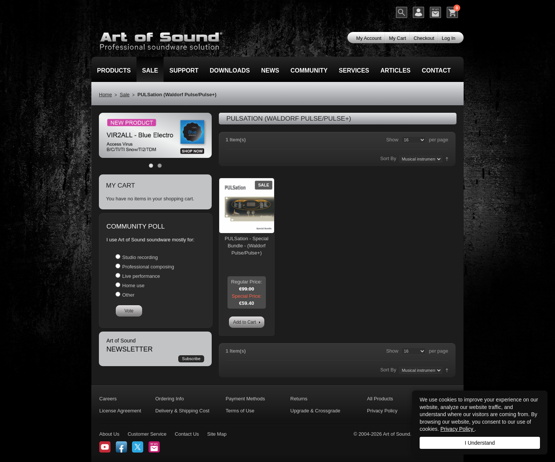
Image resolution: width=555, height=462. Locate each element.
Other (128, 295)
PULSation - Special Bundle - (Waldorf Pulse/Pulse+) (246, 246)
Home (105, 94)
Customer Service (146, 434)
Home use (133, 285)
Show (392, 139)
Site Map (216, 434)
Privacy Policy (457, 429)
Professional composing (148, 267)
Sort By (388, 158)
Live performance (141, 276)
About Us (109, 434)
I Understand (480, 443)
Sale (125, 94)
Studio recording (140, 257)
